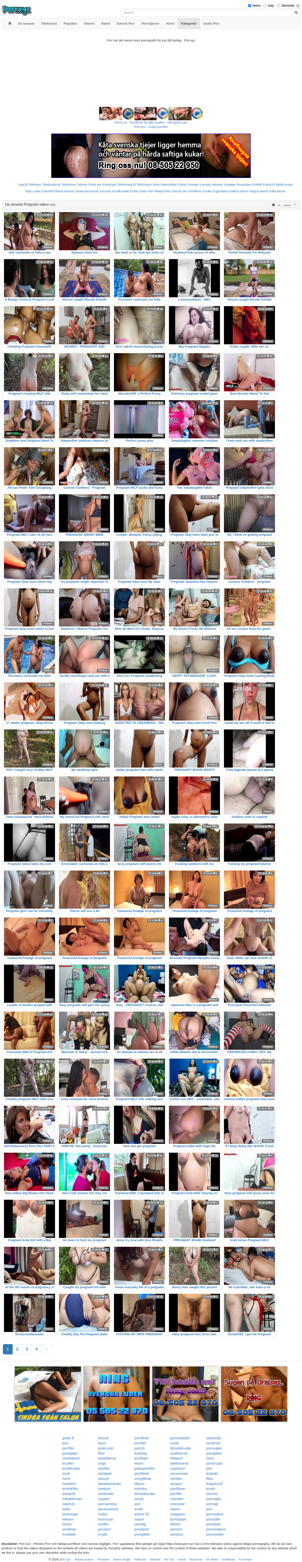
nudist (103, 1514)
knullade (69, 1534)
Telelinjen (35, 184)
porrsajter (213, 1499)
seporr (139, 1519)
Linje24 (23, 184)
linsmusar (105, 1519)
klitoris (175, 1524)
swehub (68, 1504)
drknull (103, 1438)
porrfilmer (141, 1438)
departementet (109, 1484)
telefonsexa (179, 1463)
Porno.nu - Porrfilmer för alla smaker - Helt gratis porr (151, 122)
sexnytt (103, 1479)
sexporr (176, 1484)
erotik (174, 1443)
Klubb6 (257, 184)
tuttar (66, 1509)
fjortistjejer (178, 1519)
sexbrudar (106, 1494)
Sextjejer (230, 184)
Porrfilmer (195, 191)
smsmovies (179, 1473)
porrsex (176, 1529)
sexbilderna (107, 1458)
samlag (140, 1524)
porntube (213, 1519)
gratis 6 (68, 1438)
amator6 (68, 1494)
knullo (211, 1489)
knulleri (68, 1463)
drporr (67, 1524)
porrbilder (213, 1524)
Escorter (105, 191)
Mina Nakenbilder (165, 184)
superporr (177, 1468)
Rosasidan (244, 184)
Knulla (207, 191)
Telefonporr (144, 184)
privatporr (141, 1529)
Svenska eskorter (211, 184)
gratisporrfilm (144, 1468)
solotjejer (105, 1473)
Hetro (257, 5)
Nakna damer (239, 191)
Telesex (82, 184)
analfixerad (179, 1453)
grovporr (104, 1529)
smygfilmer (142, 1479)
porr (65, 1443)
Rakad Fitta (163, 191)
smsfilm (176, 1479)
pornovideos (216, 1529)
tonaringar (70, 1514)
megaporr (177, 1514)
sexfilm (103, 1524)
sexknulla (213, 1438)
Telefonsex (68, 184)
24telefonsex (72, 1499)
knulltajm (141, 1458)
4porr (102, 1443)
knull (66, 1473)
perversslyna (108, 1509)
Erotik (134, 191)
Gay (271, 5)
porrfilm (140, 1443)
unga (102, 1463)
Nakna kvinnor (64, 191)
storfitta (104, 1468)
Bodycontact (284, 184)
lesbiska (140, 1453)
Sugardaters (220, 191)
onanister (177, 1504)
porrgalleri (214, 1453)
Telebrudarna (51, 184)
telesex (68, 1519)
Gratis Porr (146, 191)
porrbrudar (214, 1463)
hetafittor (69, 1484)
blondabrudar (180, 1448)
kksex (138, 1463)
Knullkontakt (120, 191)
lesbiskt (212, 1473)
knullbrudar (71, 1468)
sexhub (212, 1494)
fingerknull (214, 1484)
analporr (104, 1489)
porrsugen (214, 1448)
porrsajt (212, 1504)
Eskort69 (47, 191)
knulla (102, 1534)
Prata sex (94, 184)
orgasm (104, 1499)
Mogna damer (259, 191)
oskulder (177, 1499)
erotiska (140, 1489)
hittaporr (176, 1458)
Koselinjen (109, 184)
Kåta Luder (33, 191)
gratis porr (106, 1448)
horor (210, 1458)
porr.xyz (65, 1559)
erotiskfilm (70, 1489)
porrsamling (107, 1504)
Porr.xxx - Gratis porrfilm (151, 127)
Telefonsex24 (127, 184)
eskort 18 (141, 1514)
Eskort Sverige (188, 184)
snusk (139, 1499)
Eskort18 (269, 184)
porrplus (176, 1534)
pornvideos (215, 1514)
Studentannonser (87, 191)
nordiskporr (71, 1458)
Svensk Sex (179, 191)
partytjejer (70, 1453)
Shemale (288, 5)
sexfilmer (213, 1443)
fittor (101, 1453)
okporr (175, 1509)
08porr (139, 1484)
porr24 (139, 1448)
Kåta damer (278, 191)
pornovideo (215, 1534)
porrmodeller (180, 1438)
